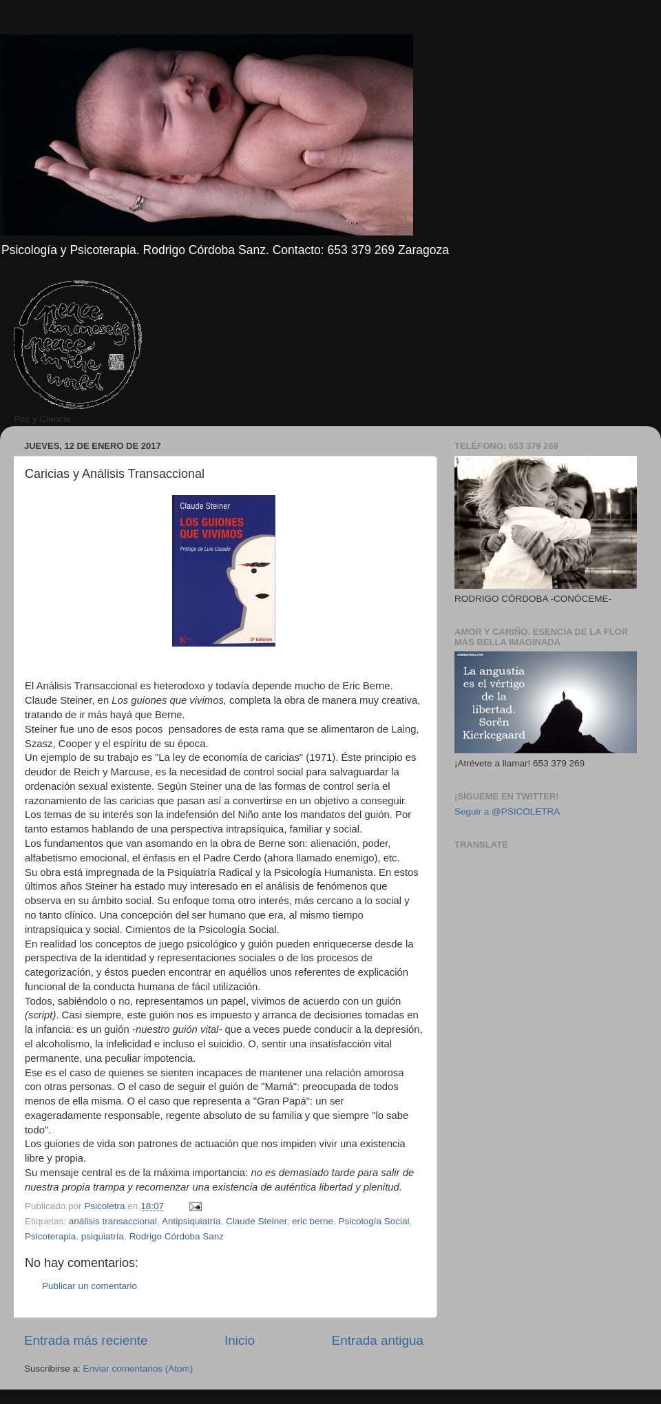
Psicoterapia (50, 1236)
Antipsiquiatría (191, 1221)
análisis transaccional (113, 1221)
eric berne (312, 1221)
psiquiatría (102, 1236)
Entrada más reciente (86, 1340)
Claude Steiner (256, 1221)
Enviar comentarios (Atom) (138, 1368)
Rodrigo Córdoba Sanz (176, 1236)
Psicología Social (374, 1221)
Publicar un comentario (89, 1286)
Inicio (239, 1340)
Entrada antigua (377, 1340)
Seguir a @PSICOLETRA (507, 811)
